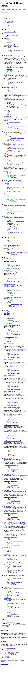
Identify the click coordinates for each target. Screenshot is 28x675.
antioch (10, 127)
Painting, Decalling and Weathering (12, 180)
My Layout (6, 193)
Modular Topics (7, 216)
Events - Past (7, 74)
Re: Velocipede (14, 614)
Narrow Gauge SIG (8, 296)
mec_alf (10, 189)
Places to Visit (7, 554)
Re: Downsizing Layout (17, 50)
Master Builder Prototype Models (12, 407)
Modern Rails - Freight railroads (11, 564)
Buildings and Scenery (9, 153)
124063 (11, 300)
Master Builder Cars (8, 359)
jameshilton (11, 200)
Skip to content (4, 12)
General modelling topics (10, 227)
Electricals (6, 143)
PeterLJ (10, 150)
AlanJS (11, 314)
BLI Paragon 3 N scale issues (18, 175)
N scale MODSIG (8, 323)
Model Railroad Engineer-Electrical (12, 441)
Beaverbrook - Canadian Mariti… (19, 199)
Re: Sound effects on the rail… (18, 148)
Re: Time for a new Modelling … (19, 104)
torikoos (10, 223)
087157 (10, 233)
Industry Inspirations (14, 122)
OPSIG (5, 244)
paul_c (13, 645)
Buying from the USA (16, 232)
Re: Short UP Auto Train (17, 570)
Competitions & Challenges (10, 94)
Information (6, 38)
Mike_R (10, 320)
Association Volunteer (9, 490)
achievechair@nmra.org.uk (17, 350)
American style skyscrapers (17, 162)
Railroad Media (7, 598)
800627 (10, 543)
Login (2, 619)
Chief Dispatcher (8, 458)
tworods (10, 163)
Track (5, 131)
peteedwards (11, 176)
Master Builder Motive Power (11, 343)
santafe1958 (13, 261)
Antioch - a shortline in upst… (18, 126)
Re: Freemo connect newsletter (18, 278)
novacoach (10, 280)
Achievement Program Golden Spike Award (14, 522)
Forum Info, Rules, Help (9, 45)
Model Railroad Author (9, 506)
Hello (12, 318)
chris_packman (11, 561)
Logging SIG (7, 310)
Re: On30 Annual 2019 (16, 290)
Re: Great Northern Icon (17, 592)
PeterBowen (11, 106)
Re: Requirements (15, 501)
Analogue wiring (21, 144)
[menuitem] (11, 21)
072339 (10, 502)
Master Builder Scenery (9, 391)
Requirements (14, 354)
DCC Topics (13, 144)
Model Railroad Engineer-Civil (11, 425)
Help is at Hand (15, 469)
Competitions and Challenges (11, 87)
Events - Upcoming (8, 55)
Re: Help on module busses (17, 221)
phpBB (8, 660)
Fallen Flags (6, 587)
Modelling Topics (8, 110)
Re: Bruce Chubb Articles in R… (19, 252)
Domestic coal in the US (17, 211)
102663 (11, 327)
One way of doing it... (16, 582)
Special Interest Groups (9, 237)
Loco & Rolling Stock (9, 167)
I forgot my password (14, 624)
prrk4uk (10, 70)
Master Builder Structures (10, 375)
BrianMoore (11, 583)
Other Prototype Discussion (10, 610)
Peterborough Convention (17, 82)
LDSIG (5, 257)
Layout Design (7, 116)
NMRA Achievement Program (11, 337)
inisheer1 (10, 139)
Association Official (8, 474)
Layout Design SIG (15, 265)
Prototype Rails (7, 547)
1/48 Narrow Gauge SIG (9, 284)
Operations (6, 204)
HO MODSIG (7, 270)
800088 (10, 83)
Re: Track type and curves (17, 138)
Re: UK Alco (14, 559)
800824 (10, 292)
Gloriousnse (13, 274)
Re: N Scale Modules (16, 332)
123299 (10, 51)
